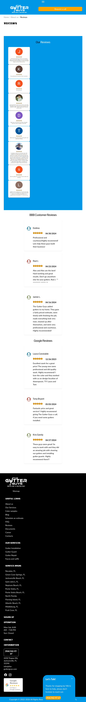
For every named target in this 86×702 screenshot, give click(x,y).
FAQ (7, 522)
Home (6, 17)
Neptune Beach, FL (13, 585)
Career (8, 532)
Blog (7, 514)
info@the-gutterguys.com (10, 667)
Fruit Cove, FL (11, 610)
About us (14, 17)
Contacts (9, 536)
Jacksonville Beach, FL (14, 578)
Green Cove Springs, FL (15, 574)
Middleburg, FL (11, 606)
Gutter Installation (13, 548)
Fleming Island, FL (13, 599)
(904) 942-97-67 (11, 652)
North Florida (11, 596)
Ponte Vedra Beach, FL (14, 592)
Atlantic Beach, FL (13, 603)
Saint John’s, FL (11, 582)
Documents (10, 529)
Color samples (11, 511)
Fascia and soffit (12, 559)
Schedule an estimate (14, 518)
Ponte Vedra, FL (12, 589)
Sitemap (16, 491)
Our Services (10, 507)
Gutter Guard (11, 552)
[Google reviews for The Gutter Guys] (13, 685)
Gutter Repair (11, 555)
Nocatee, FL (10, 571)
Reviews (8, 525)
